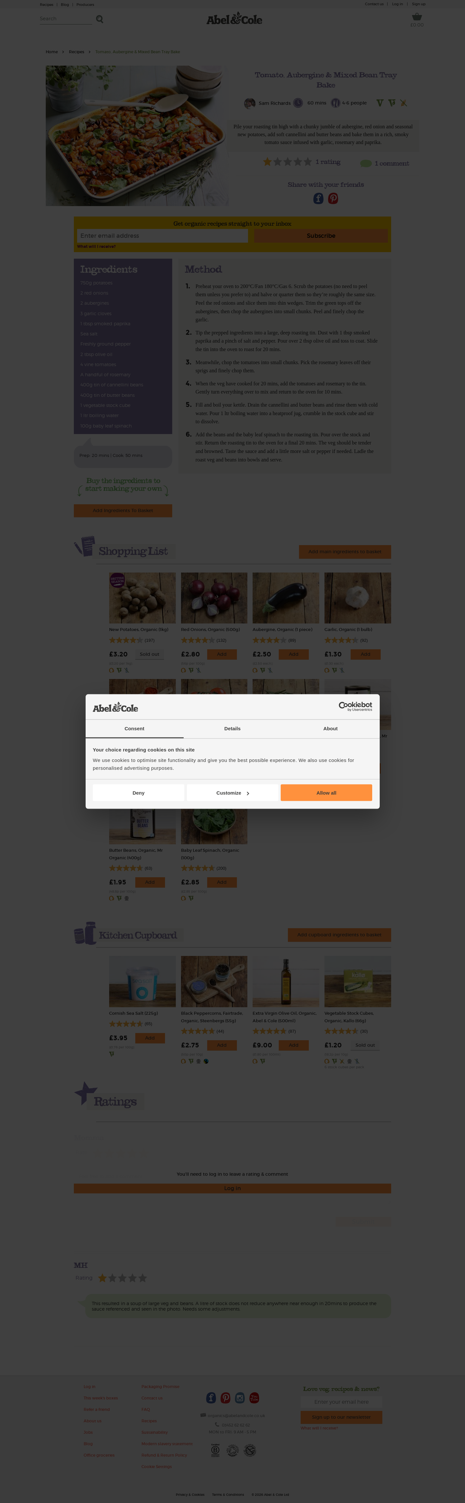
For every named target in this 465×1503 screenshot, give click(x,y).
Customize (232, 793)
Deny (139, 793)
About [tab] (331, 728)
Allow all (327, 793)
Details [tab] (232, 728)
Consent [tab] (134, 728)
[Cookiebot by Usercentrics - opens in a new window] (343, 707)
